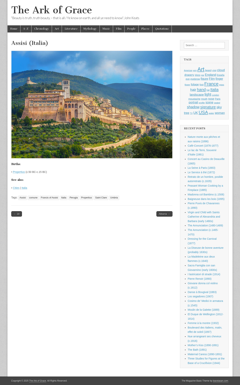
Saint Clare (101, 197)
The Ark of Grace (51, 10)
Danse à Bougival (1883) (202, 292)
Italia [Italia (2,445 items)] (214, 89)
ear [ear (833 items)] (202, 75)
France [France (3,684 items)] (211, 83)
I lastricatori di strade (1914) (204, 274)
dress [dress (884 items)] (197, 75)
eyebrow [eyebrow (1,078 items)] (195, 79)
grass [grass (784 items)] (221, 85)
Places (145, 28)
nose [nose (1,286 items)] (211, 98)
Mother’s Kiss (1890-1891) (203, 345)
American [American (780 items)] (188, 70)
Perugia (74, 197)
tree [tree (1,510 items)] (186, 113)
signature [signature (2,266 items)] (208, 107)
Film (119, 28)
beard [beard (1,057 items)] (208, 70)
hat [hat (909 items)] (208, 90)
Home (13, 28)
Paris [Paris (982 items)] (217, 99)
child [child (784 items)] (214, 70)
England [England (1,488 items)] (210, 74)
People (131, 28)
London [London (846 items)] (215, 95)
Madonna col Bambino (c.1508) (206, 194)
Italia (24, 187)
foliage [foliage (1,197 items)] (195, 84)
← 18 (17, 213)
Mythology (90, 28)
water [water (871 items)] (211, 113)
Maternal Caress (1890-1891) (205, 354)
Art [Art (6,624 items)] (200, 69)
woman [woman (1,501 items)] (220, 113)
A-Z (25, 28)
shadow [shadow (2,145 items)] (193, 107)
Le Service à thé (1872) (201, 172)
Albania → (164, 213)
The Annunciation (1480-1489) (205, 225)
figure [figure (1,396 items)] (204, 78)
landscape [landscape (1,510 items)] (197, 94)
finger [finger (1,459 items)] (219, 78)
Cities (16, 187)
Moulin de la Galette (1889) (203, 309)
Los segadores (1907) (200, 296)
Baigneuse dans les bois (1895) (206, 198)
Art (57, 28)
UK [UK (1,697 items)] (195, 113)
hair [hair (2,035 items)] (193, 90)
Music (106, 28)
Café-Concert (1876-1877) (203, 145)
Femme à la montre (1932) (203, 323)
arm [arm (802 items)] (195, 70)
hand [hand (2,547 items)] (201, 89)
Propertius (19, 171)
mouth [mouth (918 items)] (204, 99)
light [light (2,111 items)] (208, 94)
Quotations (162, 28)
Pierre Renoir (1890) (200, 278)
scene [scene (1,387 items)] (209, 102)
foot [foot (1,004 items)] (201, 84)
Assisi (23, 197)
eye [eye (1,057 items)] (188, 79)
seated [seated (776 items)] (217, 103)
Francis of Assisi (49, 197)
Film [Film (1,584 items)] (212, 79)
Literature (71, 28)
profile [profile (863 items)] (202, 102)
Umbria (114, 197)
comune (33, 197)
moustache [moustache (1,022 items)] (194, 98)
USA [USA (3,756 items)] (203, 112)
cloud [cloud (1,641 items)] (221, 70)
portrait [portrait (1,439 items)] (193, 102)
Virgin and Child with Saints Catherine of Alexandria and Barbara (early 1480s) (204, 217)
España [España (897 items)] (220, 75)
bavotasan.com (220, 381)
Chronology (41, 28)
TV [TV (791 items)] (191, 113)
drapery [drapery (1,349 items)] (189, 74)
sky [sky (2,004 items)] (219, 107)
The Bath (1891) (197, 349)
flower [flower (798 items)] (187, 85)
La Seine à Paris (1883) (201, 167)
